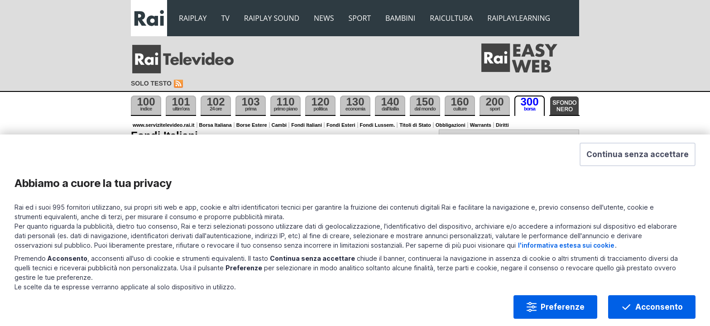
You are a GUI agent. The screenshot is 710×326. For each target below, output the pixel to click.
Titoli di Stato (415, 125)
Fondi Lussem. (377, 125)
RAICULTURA (451, 18)
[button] (621, 172)
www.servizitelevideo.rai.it (164, 125)
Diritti (502, 125)
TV (225, 18)
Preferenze (546, 296)
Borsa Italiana (215, 125)
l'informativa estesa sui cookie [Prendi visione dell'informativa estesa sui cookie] (609, 234)
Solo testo (151, 83)
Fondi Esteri (340, 125)
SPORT (360, 18)
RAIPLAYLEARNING (518, 18)
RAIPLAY (193, 18)
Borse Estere (251, 125)
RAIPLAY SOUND (271, 18)
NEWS (324, 18)
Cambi (279, 125)
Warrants (480, 125)
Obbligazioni (450, 125)
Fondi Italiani (306, 125)
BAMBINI (400, 18)
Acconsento (643, 296)
